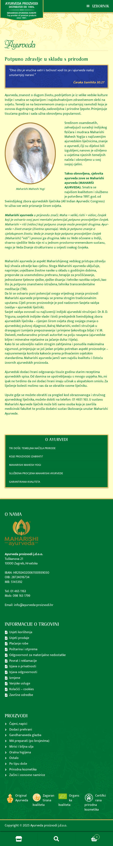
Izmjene (14, 678)
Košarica (87, 836)
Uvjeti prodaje (19, 638)
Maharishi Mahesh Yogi (25, 465)
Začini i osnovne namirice (27, 775)
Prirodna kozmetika (23, 769)
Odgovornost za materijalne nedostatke (37, 655)
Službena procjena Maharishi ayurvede (36, 473)
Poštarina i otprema (23, 649)
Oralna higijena (20, 752)
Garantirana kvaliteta (24, 481)
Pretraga (56, 839)
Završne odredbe (21, 695)
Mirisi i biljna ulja (21, 746)
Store (19, 839)
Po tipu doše (18, 764)
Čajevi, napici (18, 724)
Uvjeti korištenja (20, 632)
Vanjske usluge (19, 683)
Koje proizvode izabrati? (26, 456)
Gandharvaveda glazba (25, 735)
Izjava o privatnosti (22, 666)
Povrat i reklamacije (23, 661)
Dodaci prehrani (20, 729)
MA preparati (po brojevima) (29, 741)
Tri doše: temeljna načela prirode (32, 448)
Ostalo (14, 758)
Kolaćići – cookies (21, 689)
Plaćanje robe (18, 643)
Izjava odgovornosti (23, 672)
